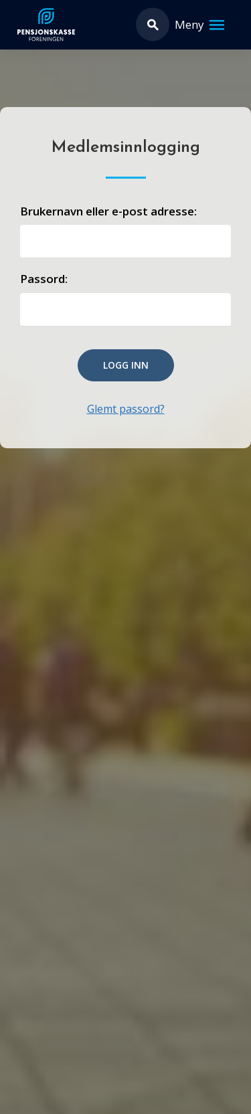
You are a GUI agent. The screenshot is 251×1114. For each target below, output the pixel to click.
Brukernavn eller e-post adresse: (108, 211)
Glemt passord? (126, 409)
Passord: (44, 278)
